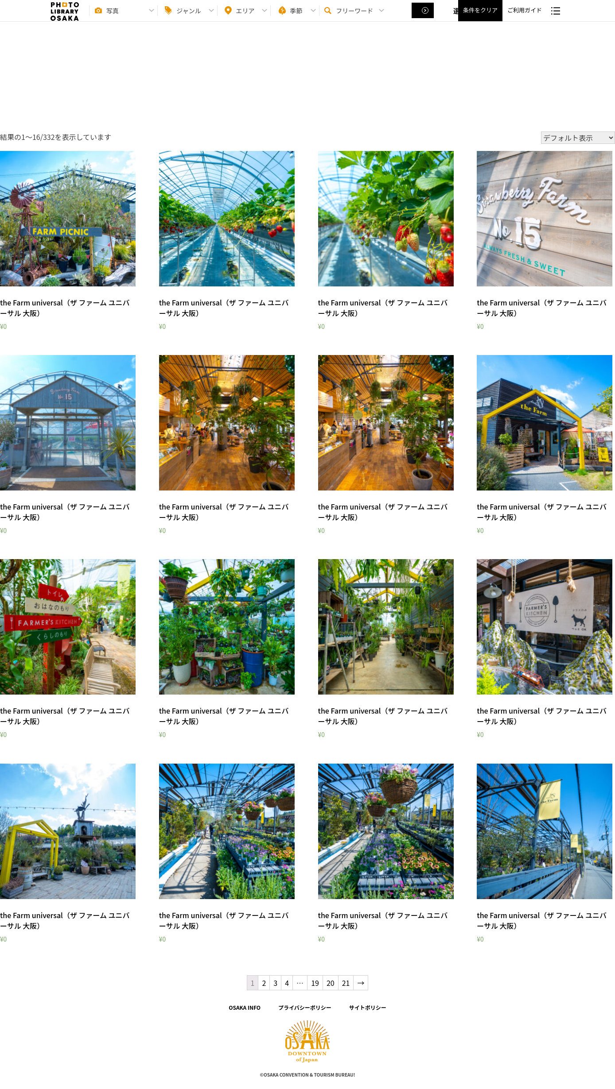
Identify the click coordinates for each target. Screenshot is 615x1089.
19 (315, 982)
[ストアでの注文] (578, 137)
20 (331, 982)
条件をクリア (480, 18)
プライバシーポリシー (304, 1007)
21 (346, 982)
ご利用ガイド (524, 18)
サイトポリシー (367, 1007)
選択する (423, 18)
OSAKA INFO (245, 1007)
